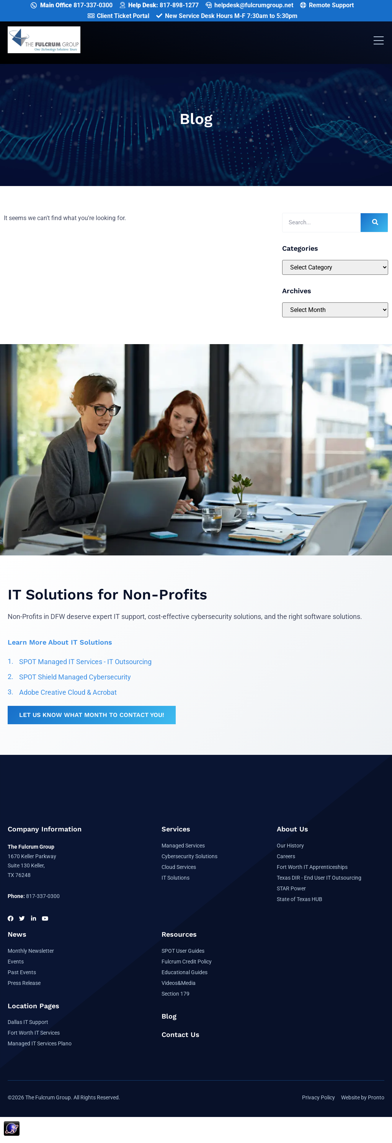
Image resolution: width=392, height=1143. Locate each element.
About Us (292, 829)
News (17, 934)
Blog (169, 1016)
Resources (179, 934)
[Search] (374, 222)
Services (176, 829)
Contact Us (180, 1034)
